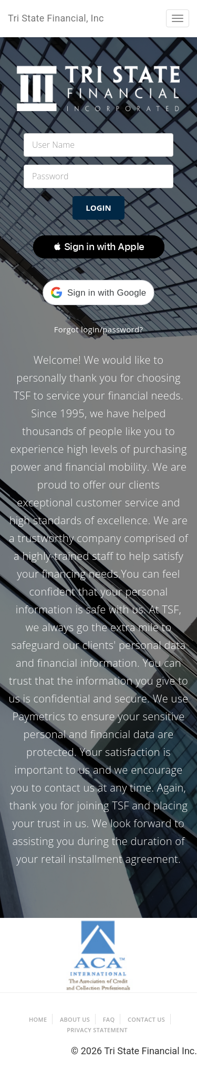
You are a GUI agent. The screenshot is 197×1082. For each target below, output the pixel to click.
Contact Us (146, 1019)
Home (38, 1019)
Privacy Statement (97, 1030)
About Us (75, 1019)
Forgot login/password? (98, 329)
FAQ (109, 1019)
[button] (98, 246)
